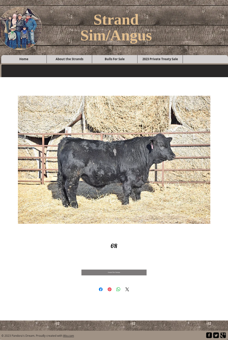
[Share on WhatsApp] (118, 289)
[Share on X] (127, 289)
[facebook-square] (209, 335)
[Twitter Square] (216, 335)
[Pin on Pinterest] (109, 289)
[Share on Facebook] (101, 289)
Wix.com (68, 335)
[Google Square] (223, 335)
